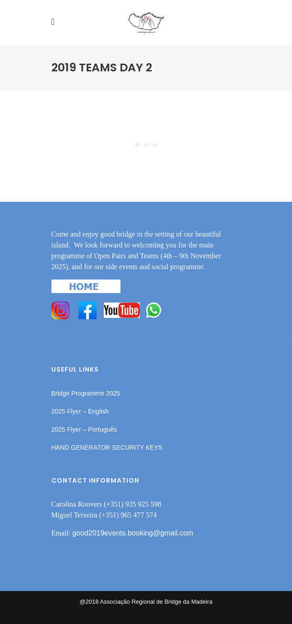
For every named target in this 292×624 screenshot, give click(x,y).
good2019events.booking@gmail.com (132, 533)
